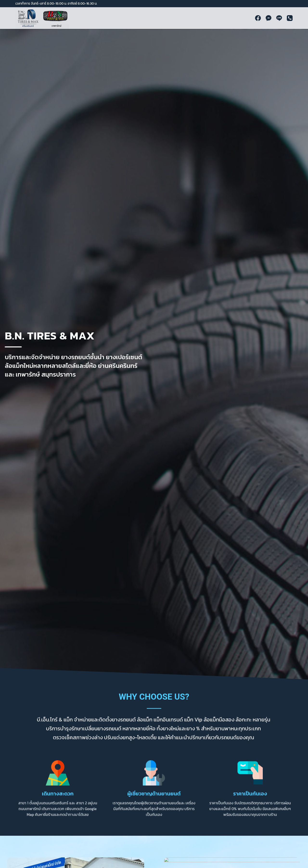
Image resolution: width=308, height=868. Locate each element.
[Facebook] (258, 18)
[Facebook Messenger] (268, 18)
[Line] (279, 18)
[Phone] (290, 18)
